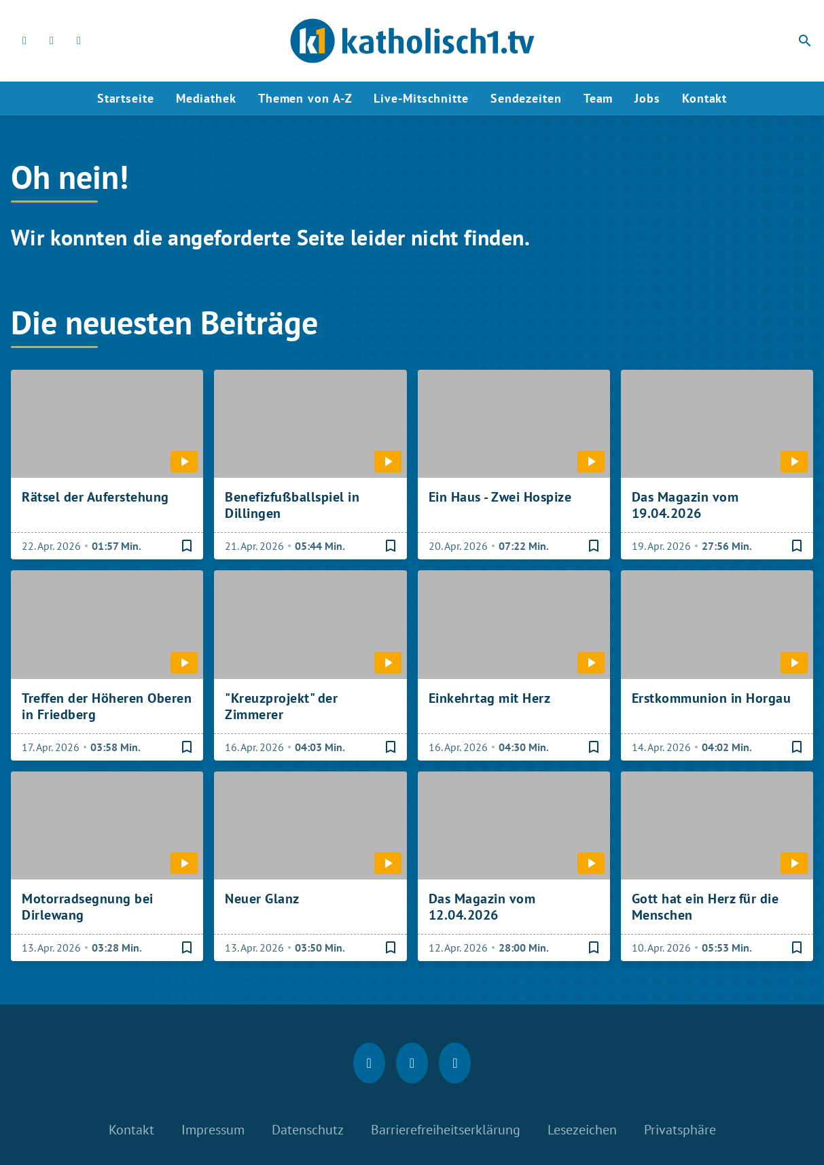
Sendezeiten (526, 98)
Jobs (647, 98)
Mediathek (206, 98)
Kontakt (704, 98)
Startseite (125, 98)
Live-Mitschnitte (421, 98)
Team (598, 98)
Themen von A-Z (305, 98)
